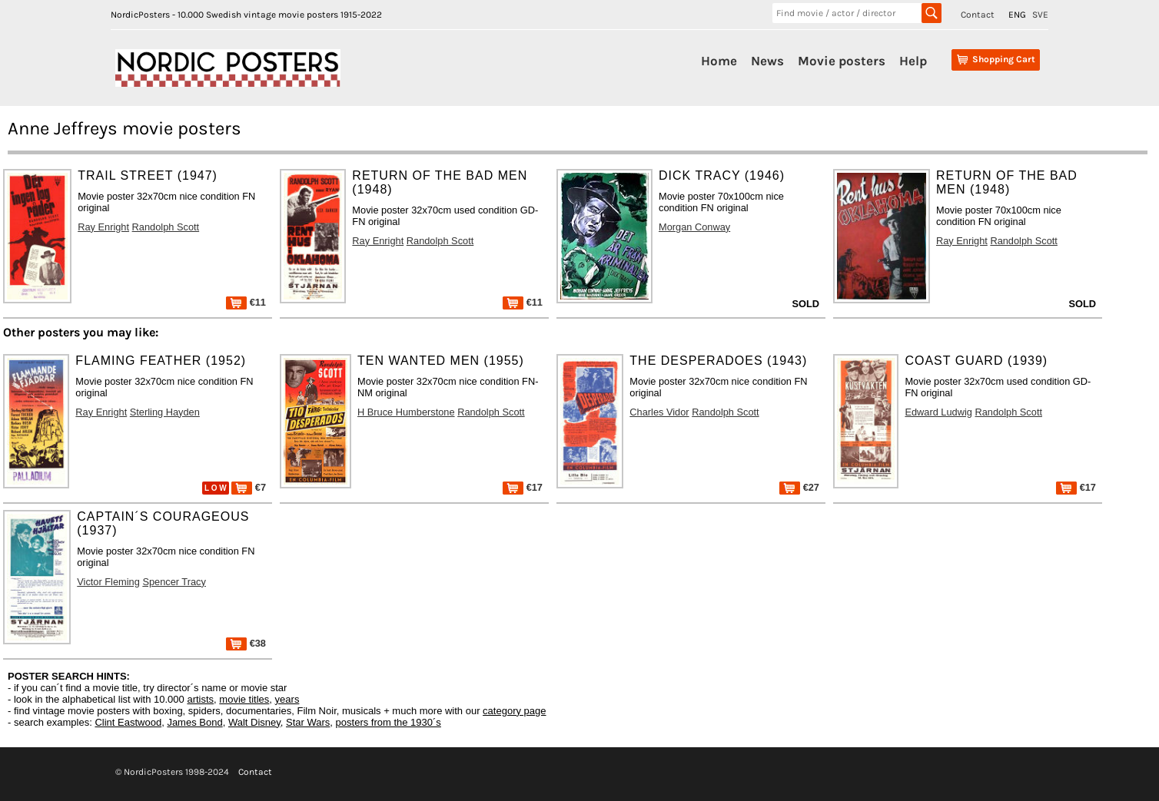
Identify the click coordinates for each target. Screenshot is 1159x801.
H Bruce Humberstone (406, 412)
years (287, 699)
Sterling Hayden (165, 412)
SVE (1040, 14)
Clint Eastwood (128, 722)
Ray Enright (103, 227)
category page (514, 711)
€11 (246, 302)
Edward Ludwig (938, 412)
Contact (978, 14)
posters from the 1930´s (388, 722)
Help (913, 60)
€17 (523, 487)
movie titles (244, 699)
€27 (799, 487)
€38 (246, 643)
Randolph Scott (166, 227)
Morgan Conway (694, 227)
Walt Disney (254, 722)
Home (719, 60)
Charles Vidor (659, 412)
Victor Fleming (108, 582)
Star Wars (308, 722)
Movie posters (841, 60)
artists (200, 699)
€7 (248, 487)
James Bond (194, 722)
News (767, 60)
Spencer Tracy (174, 582)
